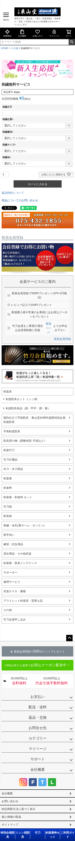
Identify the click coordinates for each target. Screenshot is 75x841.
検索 (72, 42)
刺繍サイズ (9, 144)
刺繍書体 (8, 131)
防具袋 (7, 516)
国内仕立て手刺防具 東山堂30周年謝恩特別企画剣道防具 (34, 420)
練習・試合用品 (13, 544)
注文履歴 (22, 33)
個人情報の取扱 (11, 816)
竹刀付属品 (10, 459)
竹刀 (37, 832)
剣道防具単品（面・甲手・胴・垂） (28, 408)
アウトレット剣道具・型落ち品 (23, 600)
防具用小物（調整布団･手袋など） (25, 440)
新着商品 (7, 33)
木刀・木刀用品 (13, 469)
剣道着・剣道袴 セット (17, 497)
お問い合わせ (10, 801)
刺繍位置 (8, 119)
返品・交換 (38, 718)
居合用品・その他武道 (17, 553)
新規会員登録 (62, 338)
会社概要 (37, 770)
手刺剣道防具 (11, 431)
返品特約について (13, 192)
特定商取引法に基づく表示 (18, 809)
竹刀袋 (7, 506)
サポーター (10, 572)
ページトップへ (69, 638)
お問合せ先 (38, 728)
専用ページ (48, 328)
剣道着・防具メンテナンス (20, 563)
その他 (14, 48)
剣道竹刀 (9, 450)
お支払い (37, 697)
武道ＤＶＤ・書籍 (14, 591)
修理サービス (11, 581)
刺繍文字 (7, 106)
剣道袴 (7, 487)
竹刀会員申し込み (14, 619)
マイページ (54, 33)
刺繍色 (7, 157)
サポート (37, 759)
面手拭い (9, 534)
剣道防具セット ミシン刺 (21, 399)
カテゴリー (38, 738)
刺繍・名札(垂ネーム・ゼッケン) (23, 525)
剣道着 (7, 478)
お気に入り (38, 33)
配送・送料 (38, 707)
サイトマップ (10, 824)
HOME (4, 48)
